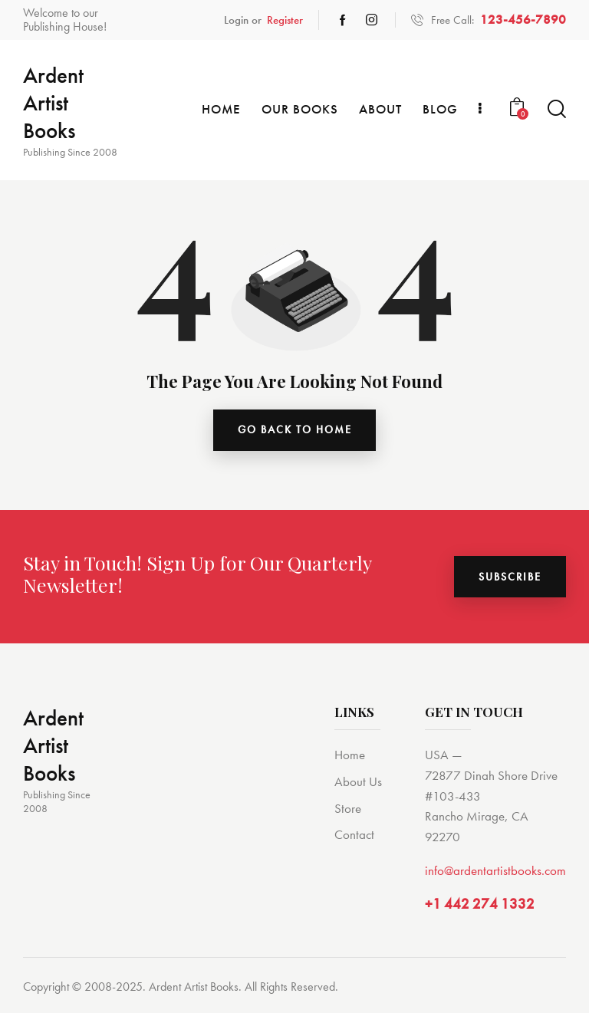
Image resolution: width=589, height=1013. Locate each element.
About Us (358, 781)
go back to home (295, 430)
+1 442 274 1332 (480, 903)
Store (347, 808)
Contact (354, 835)
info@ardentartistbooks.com (495, 870)
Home (349, 754)
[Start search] (557, 109)
